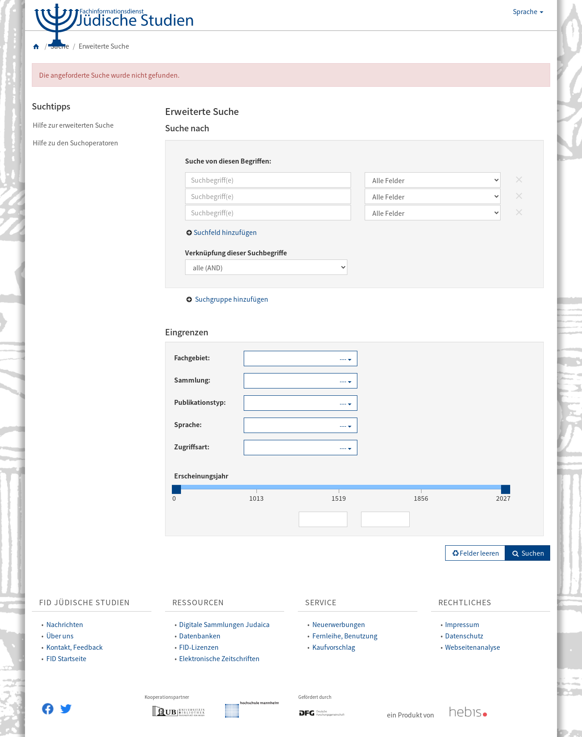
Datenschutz (464, 635)
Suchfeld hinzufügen (225, 232)
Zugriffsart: (192, 446)
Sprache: (188, 424)
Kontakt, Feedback (74, 647)
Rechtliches (465, 602)
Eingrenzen (186, 332)
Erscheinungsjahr (201, 475)
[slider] (176, 489)
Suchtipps (51, 106)
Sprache (528, 11)
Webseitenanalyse (472, 647)
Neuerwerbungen (338, 624)
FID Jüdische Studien (84, 602)
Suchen (527, 553)
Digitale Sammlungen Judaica (224, 624)
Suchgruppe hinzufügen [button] (231, 299)
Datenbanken (200, 635)
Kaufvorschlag (333, 647)
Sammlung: (192, 379)
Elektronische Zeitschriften (219, 658)
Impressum (462, 624)
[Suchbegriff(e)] (268, 180)
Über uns (60, 635)
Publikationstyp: (200, 402)
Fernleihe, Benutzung (344, 635)
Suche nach (187, 128)
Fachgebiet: (192, 357)
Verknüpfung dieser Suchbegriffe (236, 252)
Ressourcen (198, 602)
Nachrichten (64, 624)
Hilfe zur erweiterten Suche (73, 124)
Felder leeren (475, 553)
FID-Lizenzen (199, 647)
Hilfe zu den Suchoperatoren (75, 142)
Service (320, 602)
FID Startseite (66, 658)
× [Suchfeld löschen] (519, 179)
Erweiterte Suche (202, 111)
